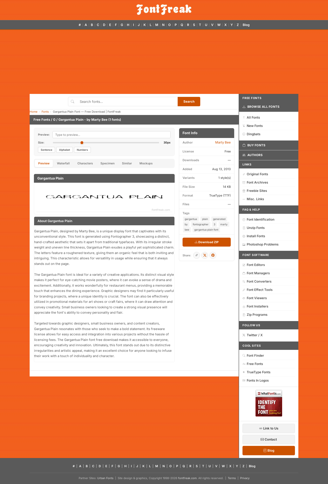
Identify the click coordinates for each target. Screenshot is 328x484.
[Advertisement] (164, 62)
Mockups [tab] (154, 163)
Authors (252, 155)
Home (34, 111)
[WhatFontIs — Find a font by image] (268, 415)
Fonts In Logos (255, 380)
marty (224, 224)
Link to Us (268, 428)
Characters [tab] (88, 163)
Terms (232, 478)
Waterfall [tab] (65, 163)
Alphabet (64, 149)
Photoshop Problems (260, 244)
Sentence (46, 149)
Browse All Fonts (261, 106)
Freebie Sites (254, 191)
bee (187, 229)
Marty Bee (99, 120)
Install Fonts (253, 236)
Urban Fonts (105, 478)
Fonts (45, 111)
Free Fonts (41, 120)
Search (188, 101)
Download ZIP (207, 242)
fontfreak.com (187, 478)
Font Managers (256, 273)
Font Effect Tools (257, 290)
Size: (41, 142)
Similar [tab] (133, 163)
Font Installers (255, 306)
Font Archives (255, 182)
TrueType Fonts (256, 372)
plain (205, 219)
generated (219, 219)
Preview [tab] (44, 163)
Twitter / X (252, 335)
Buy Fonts (254, 145)
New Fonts (252, 126)
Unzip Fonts (253, 228)
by (186, 224)
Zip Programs (254, 315)
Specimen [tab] (112, 163)
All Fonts (251, 117)
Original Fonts (255, 174)
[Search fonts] (127, 101)
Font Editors (253, 265)
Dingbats (251, 134)
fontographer (201, 224)
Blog (246, 25)
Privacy (245, 478)
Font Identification (258, 219)
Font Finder (253, 355)
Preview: (44, 134)
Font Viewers (254, 298)
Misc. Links (253, 199)
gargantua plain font (206, 229)
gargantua (191, 219)
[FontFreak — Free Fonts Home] (163, 9)
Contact (269, 439)
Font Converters (256, 281)
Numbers (82, 149)
